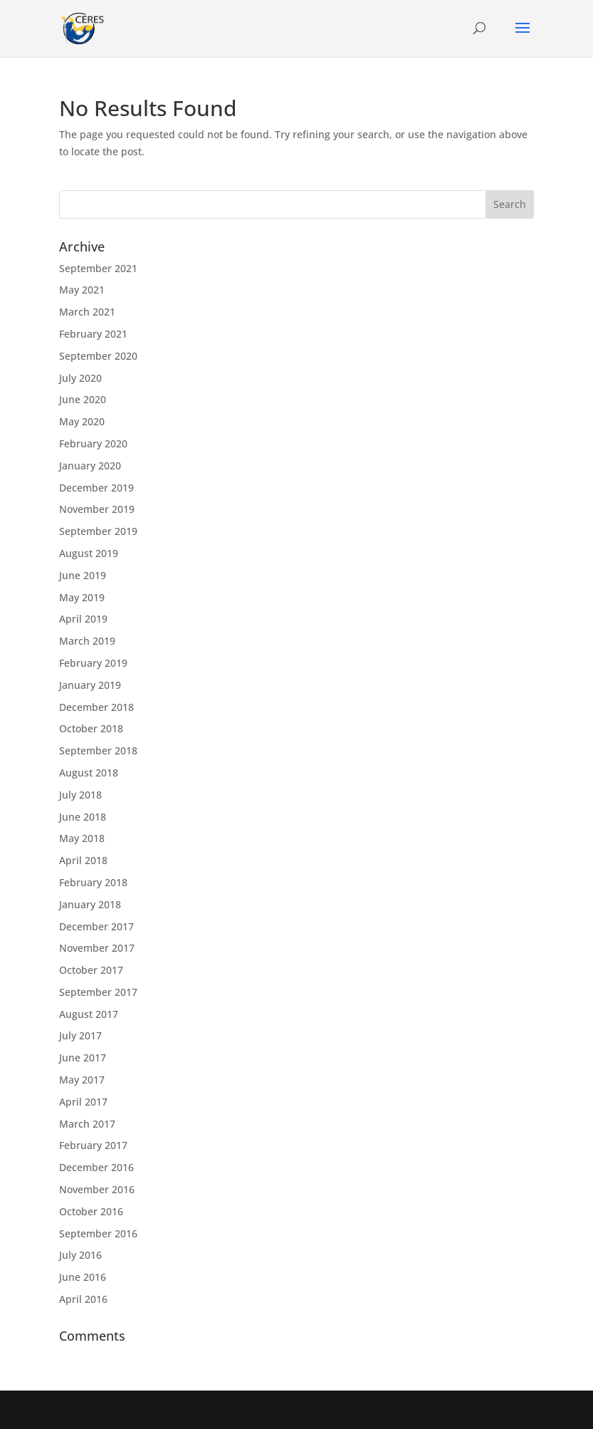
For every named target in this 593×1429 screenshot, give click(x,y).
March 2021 (87, 311)
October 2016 (91, 1211)
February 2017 (93, 1145)
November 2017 (97, 948)
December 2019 (96, 487)
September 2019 (98, 531)
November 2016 (97, 1189)
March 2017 (87, 1124)
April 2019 (83, 618)
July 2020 (80, 378)
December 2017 (96, 926)
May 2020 (82, 421)
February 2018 (93, 882)
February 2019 (93, 663)
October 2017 (91, 970)
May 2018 (82, 838)
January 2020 (90, 465)
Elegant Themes (265, 1409)
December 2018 (96, 707)
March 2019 (87, 641)
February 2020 (93, 443)
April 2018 (83, 860)
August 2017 (88, 1014)
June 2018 (82, 816)
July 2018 (80, 794)
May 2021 (82, 289)
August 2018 (88, 772)
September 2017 (98, 992)
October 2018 (91, 728)
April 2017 (83, 1101)
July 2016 (80, 1255)
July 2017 (80, 1035)
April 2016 (83, 1299)
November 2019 (97, 509)
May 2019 (82, 597)
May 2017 (82, 1079)
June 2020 (82, 399)
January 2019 (90, 685)
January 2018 (90, 904)
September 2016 (98, 1233)
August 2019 (88, 553)
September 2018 (98, 750)
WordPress (401, 1409)
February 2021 (93, 334)
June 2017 (82, 1057)
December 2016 (96, 1167)
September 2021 (98, 268)
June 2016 (82, 1277)
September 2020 (98, 356)
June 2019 (82, 575)
